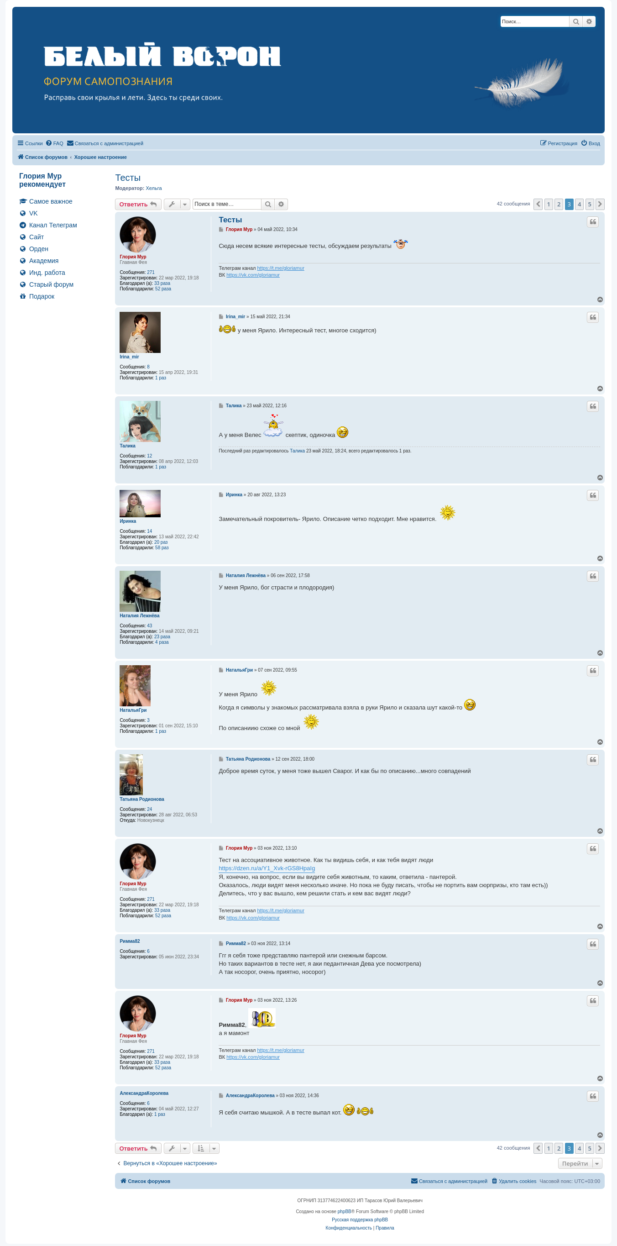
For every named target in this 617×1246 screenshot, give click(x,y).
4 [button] (579, 204)
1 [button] (548, 204)
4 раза (162, 642)
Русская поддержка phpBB (360, 1219)
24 (149, 809)
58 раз (162, 547)
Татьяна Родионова (142, 799)
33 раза (162, 283)
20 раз (161, 542)
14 (149, 531)
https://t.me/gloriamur (280, 268)
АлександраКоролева (144, 1093)
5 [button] (589, 204)
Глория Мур (133, 256)
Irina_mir (129, 356)
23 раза (162, 636)
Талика (128, 445)
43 (149, 625)
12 (149, 455)
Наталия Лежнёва (139, 615)
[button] (538, 204)
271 (151, 272)
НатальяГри (133, 710)
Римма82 (130, 941)
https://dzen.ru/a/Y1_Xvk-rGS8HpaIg (267, 868)
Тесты (128, 178)
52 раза (163, 288)
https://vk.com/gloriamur (253, 275)
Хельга (154, 188)
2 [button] (558, 204)
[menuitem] (54, 143)
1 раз (160, 377)
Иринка (128, 521)
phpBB (344, 1211)
